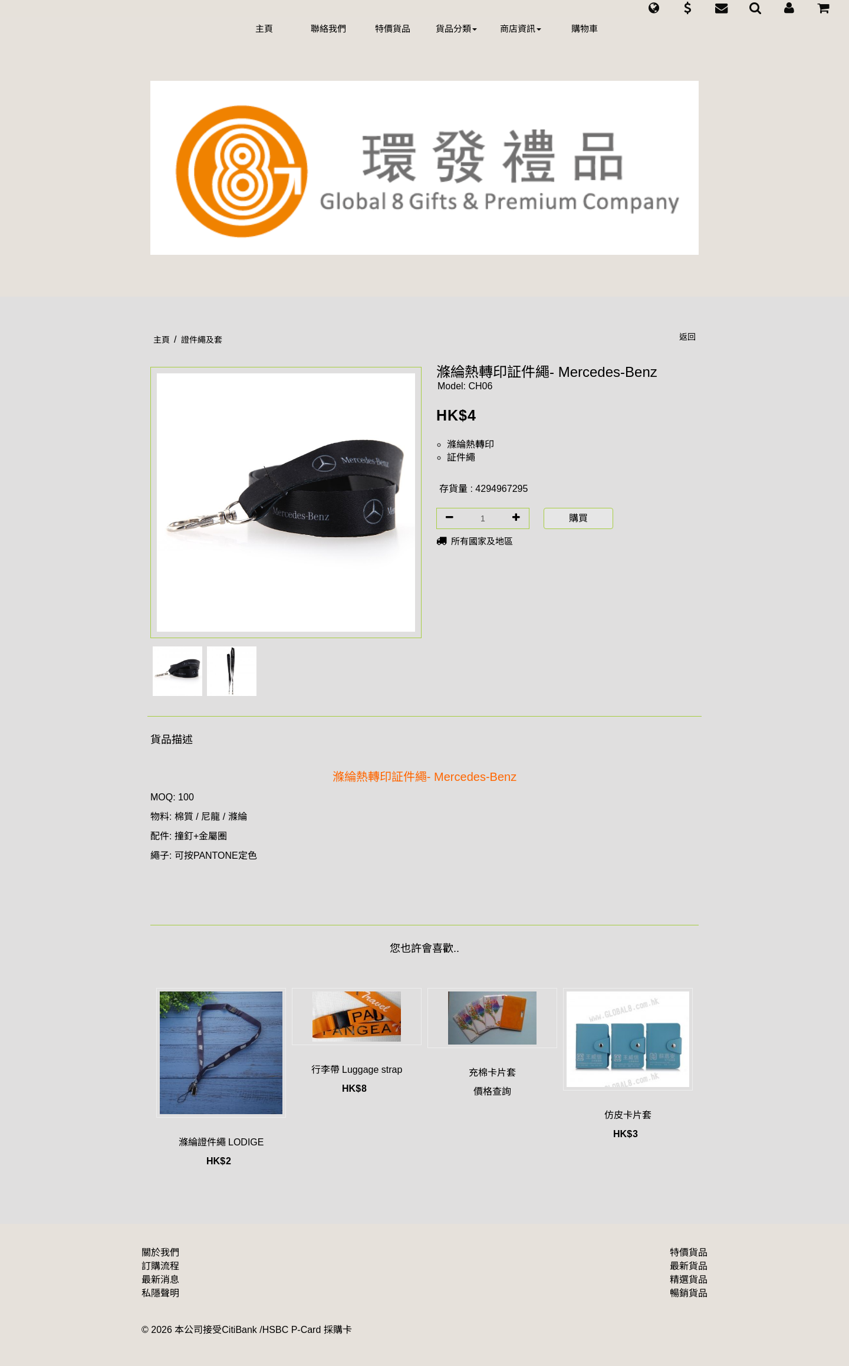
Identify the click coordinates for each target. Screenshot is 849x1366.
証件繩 (461, 457)
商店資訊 (520, 29)
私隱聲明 (160, 1293)
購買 (578, 518)
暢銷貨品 (689, 1293)
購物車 (584, 29)
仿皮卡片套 (627, 1115)
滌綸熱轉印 (470, 444)
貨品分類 (456, 29)
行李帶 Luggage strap (357, 1070)
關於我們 (160, 1252)
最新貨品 (689, 1266)
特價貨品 (392, 29)
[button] (653, 8)
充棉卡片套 (492, 1073)
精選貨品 (689, 1280)
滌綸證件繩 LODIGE (221, 1142)
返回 (687, 336)
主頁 (264, 29)
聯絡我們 (328, 29)
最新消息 (160, 1280)
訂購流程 (160, 1266)
